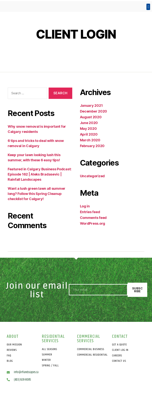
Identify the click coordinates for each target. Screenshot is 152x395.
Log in (85, 206)
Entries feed (90, 212)
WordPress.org (92, 223)
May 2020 (88, 129)
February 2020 (92, 146)
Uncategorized (92, 176)
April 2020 (89, 134)
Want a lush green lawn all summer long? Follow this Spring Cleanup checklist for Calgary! (36, 193)
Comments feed (93, 218)
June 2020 (89, 123)
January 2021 (91, 106)
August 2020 (91, 117)
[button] (148, 7)
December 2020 (93, 111)
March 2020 (90, 140)
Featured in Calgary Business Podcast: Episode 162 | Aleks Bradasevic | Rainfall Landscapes (39, 174)
